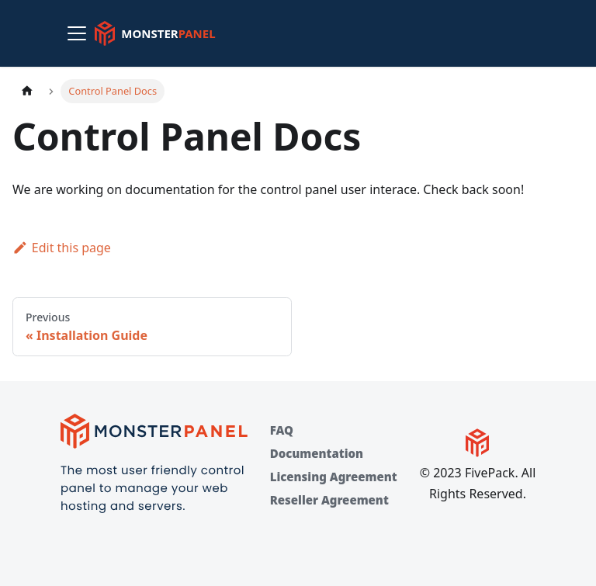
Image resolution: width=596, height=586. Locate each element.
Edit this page (61, 247)
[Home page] (27, 91)
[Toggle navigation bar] (76, 33)
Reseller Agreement (329, 500)
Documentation (316, 453)
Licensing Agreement (333, 476)
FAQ (281, 430)
